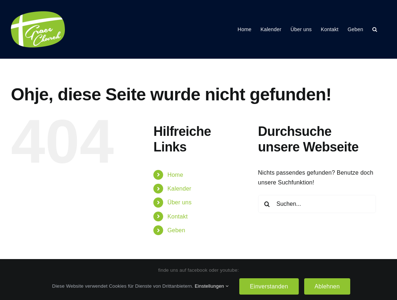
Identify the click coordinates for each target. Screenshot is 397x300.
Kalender (179, 189)
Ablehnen (327, 286)
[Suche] (267, 204)
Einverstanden (269, 286)
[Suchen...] (317, 204)
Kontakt (178, 216)
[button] (374, 29)
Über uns (180, 202)
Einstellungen (211, 286)
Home (175, 175)
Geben (176, 230)
